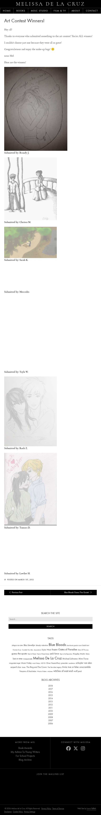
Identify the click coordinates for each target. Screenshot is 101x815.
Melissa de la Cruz (50, 4)
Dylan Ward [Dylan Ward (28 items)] (46, 650)
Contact (92, 10)
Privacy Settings (29, 812)
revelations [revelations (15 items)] (72, 663)
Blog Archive (25, 759)
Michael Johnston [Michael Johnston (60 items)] (70, 658)
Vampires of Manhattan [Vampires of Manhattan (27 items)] (27, 671)
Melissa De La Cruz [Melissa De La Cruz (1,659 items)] (47, 658)
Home (7, 10)
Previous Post (15, 592)
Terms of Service (58, 808)
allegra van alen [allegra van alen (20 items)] (17, 645)
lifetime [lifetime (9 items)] (87, 654)
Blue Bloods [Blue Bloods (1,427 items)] (57, 644)
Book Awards (25, 748)
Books (20, 10)
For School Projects (25, 755)
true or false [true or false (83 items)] (73, 667)
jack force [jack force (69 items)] (54, 653)
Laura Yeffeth (91, 808)
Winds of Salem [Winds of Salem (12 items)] (42, 671)
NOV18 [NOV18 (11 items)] (43, 663)
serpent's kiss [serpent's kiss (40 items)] (15, 667)
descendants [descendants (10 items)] (37, 650)
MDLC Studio (39, 10)
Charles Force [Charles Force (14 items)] (17, 650)
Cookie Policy (18, 812)
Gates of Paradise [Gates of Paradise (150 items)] (67, 649)
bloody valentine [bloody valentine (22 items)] (42, 645)
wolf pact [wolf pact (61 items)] (78, 671)
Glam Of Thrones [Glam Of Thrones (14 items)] (83, 650)
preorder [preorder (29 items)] (64, 663)
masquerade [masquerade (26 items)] (27, 659)
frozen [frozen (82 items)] (54, 649)
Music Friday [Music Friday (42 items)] (26, 663)
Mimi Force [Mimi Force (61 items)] (83, 658)
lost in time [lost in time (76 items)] (17, 658)
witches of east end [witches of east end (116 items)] (63, 670)
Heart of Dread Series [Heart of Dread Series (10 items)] (43, 654)
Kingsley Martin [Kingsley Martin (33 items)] (79, 654)
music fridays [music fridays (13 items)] (36, 663)
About (76, 10)
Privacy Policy (46, 808)
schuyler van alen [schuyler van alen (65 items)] (84, 663)
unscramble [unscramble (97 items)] (85, 667)
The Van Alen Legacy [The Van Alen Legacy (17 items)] (55, 667)
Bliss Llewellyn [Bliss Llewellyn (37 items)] (29, 645)
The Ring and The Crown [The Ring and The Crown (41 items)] (36, 667)
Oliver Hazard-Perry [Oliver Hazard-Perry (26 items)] (53, 663)
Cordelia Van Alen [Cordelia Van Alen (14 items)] (27, 650)
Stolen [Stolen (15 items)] (24, 667)
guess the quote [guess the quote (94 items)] (19, 653)
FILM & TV (60, 10)
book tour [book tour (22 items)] (85, 645)
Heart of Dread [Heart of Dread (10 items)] (32, 654)
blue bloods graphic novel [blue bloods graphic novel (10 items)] (74, 645)
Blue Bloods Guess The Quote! (78, 592)
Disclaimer (8, 812)
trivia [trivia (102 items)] (64, 667)
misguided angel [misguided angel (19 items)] (14, 663)
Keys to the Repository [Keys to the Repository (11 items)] (66, 654)
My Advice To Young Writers (25, 751)
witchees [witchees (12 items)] (50, 671)
